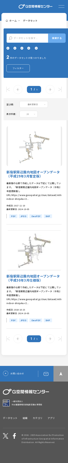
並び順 (9, 110)
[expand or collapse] (61, 6)
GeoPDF (36, 222)
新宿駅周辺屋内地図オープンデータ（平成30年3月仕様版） (33, 285)
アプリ (51, 420)
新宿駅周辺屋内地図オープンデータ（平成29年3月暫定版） (33, 180)
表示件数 (11, 120)
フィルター (18, 74)
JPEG (23, 222)
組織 (25, 420)
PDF (13, 222)
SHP (48, 222)
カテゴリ (38, 420)
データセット (30, 20)
